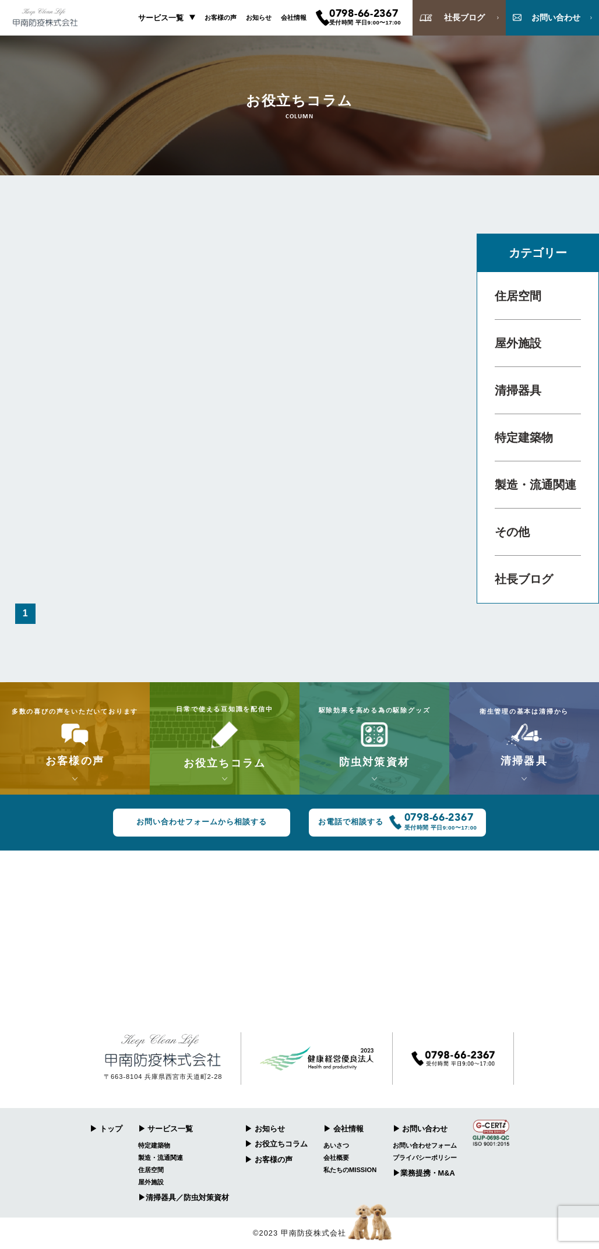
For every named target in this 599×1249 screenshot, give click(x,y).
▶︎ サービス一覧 (165, 1128)
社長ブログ (524, 579)
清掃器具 (518, 390)
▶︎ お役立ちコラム (276, 1143)
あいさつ (336, 1145)
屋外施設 (518, 343)
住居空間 (518, 296)
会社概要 (336, 1157)
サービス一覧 (161, 17)
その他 (512, 531)
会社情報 (293, 17)
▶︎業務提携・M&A (424, 1173)
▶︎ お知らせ (265, 1128)
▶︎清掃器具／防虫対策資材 (183, 1197)
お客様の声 (221, 17)
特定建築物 (524, 437)
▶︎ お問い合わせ (420, 1128)
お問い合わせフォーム (425, 1145)
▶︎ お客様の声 (269, 1159)
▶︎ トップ (106, 1128)
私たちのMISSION (349, 1169)
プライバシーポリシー (425, 1157)
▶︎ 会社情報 (343, 1128)
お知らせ (259, 17)
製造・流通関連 (535, 484)
